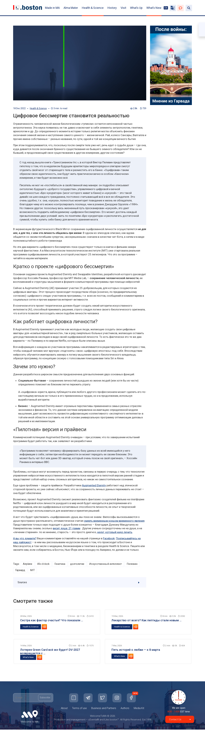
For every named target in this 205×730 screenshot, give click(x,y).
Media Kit (139, 708)
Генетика (60, 564)
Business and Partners (103, 708)
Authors (125, 708)
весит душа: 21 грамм (66, 528)
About (64, 708)
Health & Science (93, 7)
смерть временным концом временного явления (114, 520)
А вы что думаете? (24, 538)
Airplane (28, 564)
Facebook (109, 538)
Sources (79, 582)
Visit (123, 7)
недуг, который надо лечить (114, 532)
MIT (32, 570)
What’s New (153, 7)
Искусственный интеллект (107, 564)
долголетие (78, 564)
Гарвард (20, 570)
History (112, 7)
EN (165, 8)
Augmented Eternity (94, 485)
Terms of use (79, 708)
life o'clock (44, 564)
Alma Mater (71, 7)
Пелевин (134, 564)
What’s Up (136, 7)
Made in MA (52, 7)
